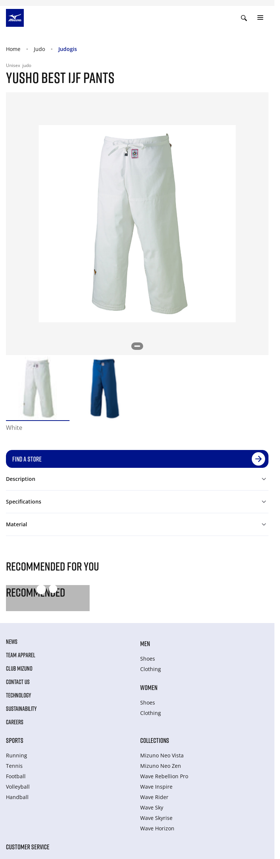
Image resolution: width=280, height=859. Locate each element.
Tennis (14, 765)
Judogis (67, 48)
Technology (18, 695)
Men (145, 643)
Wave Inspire (156, 786)
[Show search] (244, 18)
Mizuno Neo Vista (162, 755)
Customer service (27, 847)
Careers (14, 722)
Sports (14, 740)
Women (148, 687)
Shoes (147, 658)
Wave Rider (154, 797)
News (11, 641)
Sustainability (21, 708)
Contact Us (18, 682)
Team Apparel (20, 655)
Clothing (150, 669)
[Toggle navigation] (260, 17)
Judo (39, 48)
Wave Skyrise (156, 817)
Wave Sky (151, 807)
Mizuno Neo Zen (160, 765)
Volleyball (18, 786)
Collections (154, 740)
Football (16, 776)
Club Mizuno (19, 668)
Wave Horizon (157, 828)
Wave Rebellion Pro (164, 776)
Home (13, 48)
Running (16, 755)
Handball (17, 797)
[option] (38, 388)
